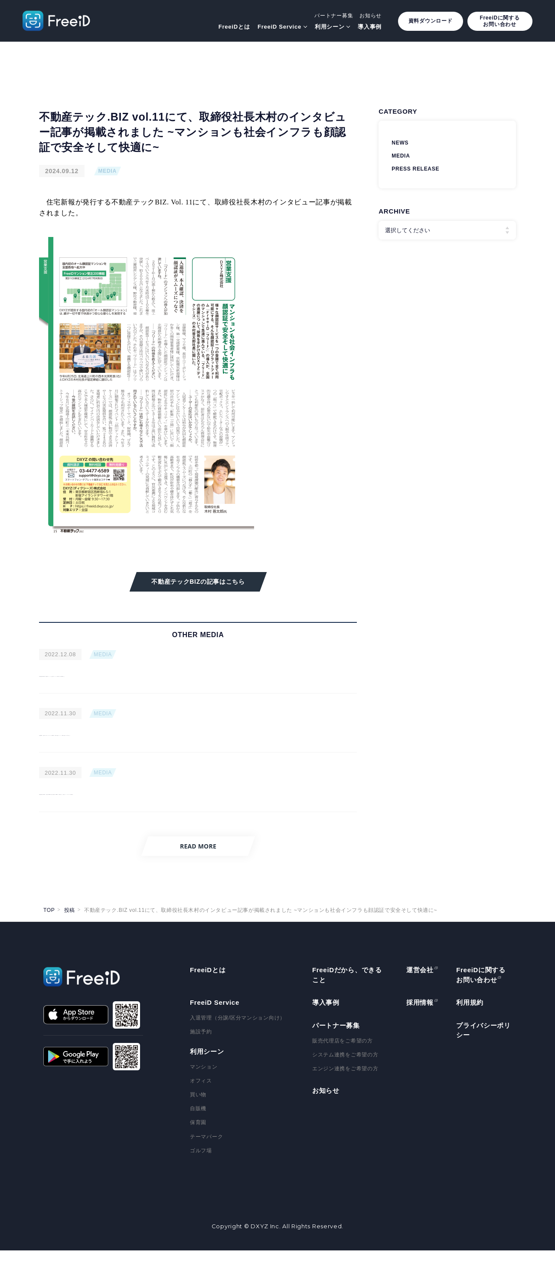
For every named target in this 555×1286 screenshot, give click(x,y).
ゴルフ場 (201, 1186)
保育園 (198, 1158)
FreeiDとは (234, 26)
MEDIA (107, 171)
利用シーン (330, 26)
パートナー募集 (333, 16)
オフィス (201, 1116)
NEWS (400, 143)
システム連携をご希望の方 (345, 1090)
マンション (204, 1102)
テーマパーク (206, 1172)
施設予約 (201, 1067)
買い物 (198, 1130)
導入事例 (370, 26)
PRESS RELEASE (415, 169)
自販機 (198, 1144)
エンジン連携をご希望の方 (345, 1104)
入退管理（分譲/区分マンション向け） (237, 1053)
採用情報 (420, 1038)
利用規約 (469, 1038)
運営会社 (420, 1005)
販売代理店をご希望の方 (342, 1076)
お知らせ (370, 16)
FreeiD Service (279, 26)
